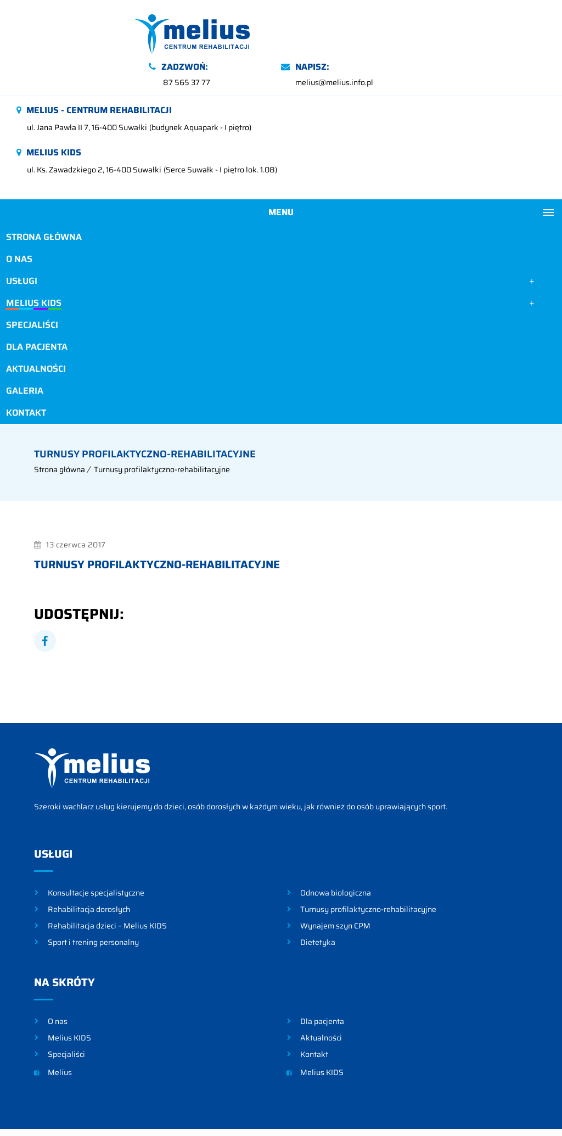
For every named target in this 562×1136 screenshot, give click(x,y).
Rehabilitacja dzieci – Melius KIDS (107, 889)
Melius (53, 1035)
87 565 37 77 (318, 47)
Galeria (24, 355)
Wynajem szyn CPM (335, 889)
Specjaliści (31, 289)
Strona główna (43, 201)
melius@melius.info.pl (466, 47)
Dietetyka (317, 905)
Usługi (21, 245)
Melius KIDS (32, 267)
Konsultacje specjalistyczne (96, 856)
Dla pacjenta (35, 311)
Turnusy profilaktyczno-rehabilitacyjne (162, 433)
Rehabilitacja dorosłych (89, 872)
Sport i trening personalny (93, 905)
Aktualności (35, 333)
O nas (18, 223)
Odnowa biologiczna (335, 856)
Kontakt (25, 377)
